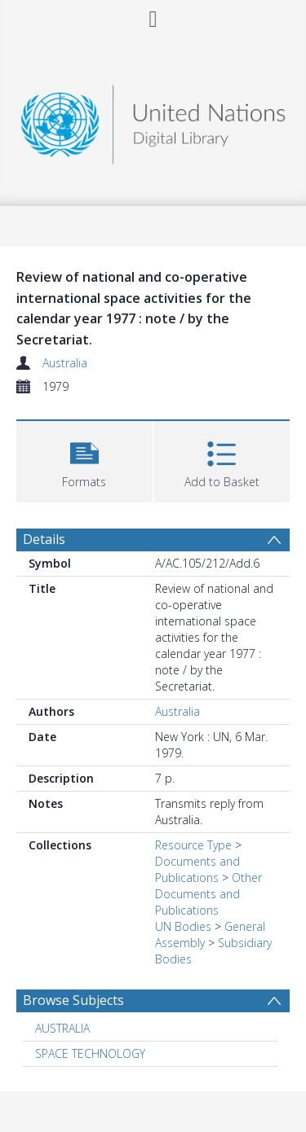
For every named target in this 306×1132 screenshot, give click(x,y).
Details (44, 539)
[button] (84, 459)
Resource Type (193, 845)
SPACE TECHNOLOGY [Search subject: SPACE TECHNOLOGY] (90, 1053)
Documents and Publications (197, 869)
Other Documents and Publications (208, 894)
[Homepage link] (153, 120)
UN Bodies (183, 926)
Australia (64, 363)
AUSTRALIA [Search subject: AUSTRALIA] (62, 1028)
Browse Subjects (73, 1000)
